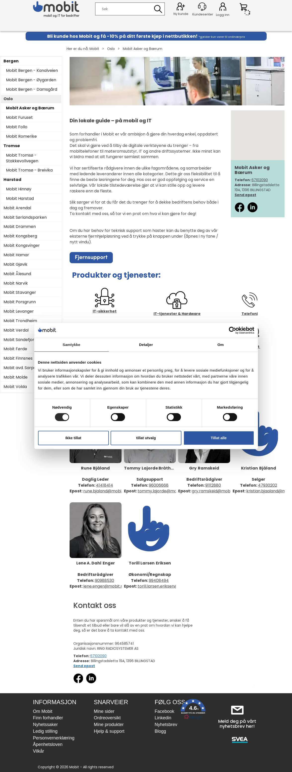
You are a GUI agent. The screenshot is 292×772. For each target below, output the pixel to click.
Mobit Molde (15, 377)
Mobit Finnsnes (18, 358)
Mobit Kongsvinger (21, 245)
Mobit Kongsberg (20, 236)
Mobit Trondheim (20, 321)
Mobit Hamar (16, 255)
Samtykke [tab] (71, 345)
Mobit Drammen (19, 226)
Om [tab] (220, 345)
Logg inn (222, 7)
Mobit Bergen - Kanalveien (32, 70)
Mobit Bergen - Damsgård (31, 89)
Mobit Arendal (17, 208)
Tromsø (11, 146)
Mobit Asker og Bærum (142, 48)
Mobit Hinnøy (18, 189)
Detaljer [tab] (146, 345)
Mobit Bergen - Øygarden (31, 80)
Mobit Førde (15, 349)
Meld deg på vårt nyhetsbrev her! (237, 723)
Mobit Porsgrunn (19, 302)
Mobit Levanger (18, 311)
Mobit (94, 48)
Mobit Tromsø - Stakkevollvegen (22, 158)
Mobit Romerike (21, 136)
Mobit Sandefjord (20, 340)
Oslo (111, 48)
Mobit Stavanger (19, 292)
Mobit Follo (16, 127)
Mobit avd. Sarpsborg (24, 368)
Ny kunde (180, 13)
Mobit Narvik (15, 283)
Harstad (12, 179)
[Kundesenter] (202, 6)
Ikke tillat (73, 438)
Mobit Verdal (16, 330)
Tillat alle (219, 438)
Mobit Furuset (19, 117)
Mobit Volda (15, 386)
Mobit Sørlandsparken (25, 217)
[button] (193, 710)
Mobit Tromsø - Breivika (29, 170)
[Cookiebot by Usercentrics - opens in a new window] (232, 330)
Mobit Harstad (20, 198)
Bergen (11, 61)
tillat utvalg (146, 438)
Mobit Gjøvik (15, 264)
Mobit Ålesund (17, 274)
